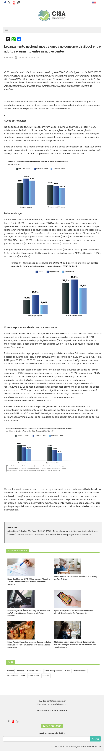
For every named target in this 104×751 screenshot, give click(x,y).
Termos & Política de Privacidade (52, 710)
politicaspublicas (54, 671)
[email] (52, 739)
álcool (11, 671)
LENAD (47, 675)
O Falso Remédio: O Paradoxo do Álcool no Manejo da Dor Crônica (76, 577)
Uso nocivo (13, 675)
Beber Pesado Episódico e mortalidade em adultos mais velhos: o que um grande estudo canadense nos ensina (29, 645)
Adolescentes (81, 671)
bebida (21, 671)
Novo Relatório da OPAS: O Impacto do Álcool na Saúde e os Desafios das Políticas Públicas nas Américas (28, 581)
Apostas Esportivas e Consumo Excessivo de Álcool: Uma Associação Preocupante (73, 611)
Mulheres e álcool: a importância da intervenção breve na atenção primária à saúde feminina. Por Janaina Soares (75, 644)
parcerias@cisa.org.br (57, 704)
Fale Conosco (52, 726)
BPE (23, 675)
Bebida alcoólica (35, 671)
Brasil (68, 671)
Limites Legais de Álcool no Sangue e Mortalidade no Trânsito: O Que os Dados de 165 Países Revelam (28, 613)
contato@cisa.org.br (56, 701)
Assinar (95, 739)
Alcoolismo (34, 675)
